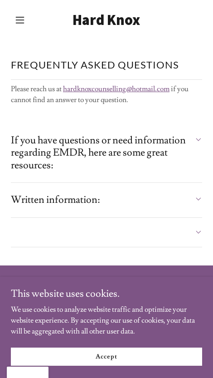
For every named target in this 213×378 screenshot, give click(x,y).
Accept (106, 356)
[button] (25, 20)
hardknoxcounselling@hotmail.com (116, 88)
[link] (106, 22)
